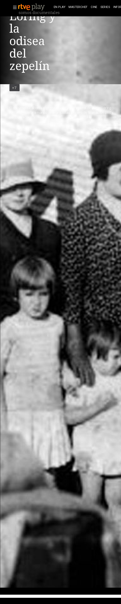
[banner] (35, 7)
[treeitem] (59, 7)
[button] (13, 7)
